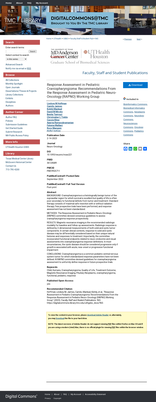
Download (135, 85)
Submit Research (14, 132)
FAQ (65, 394)
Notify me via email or (18, 68)
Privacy (48, 398)
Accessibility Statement (95, 394)
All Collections (12, 80)
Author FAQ (11, 117)
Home (48, 39)
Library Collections (14, 94)
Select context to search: (17, 55)
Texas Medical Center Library (19, 158)
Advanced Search (14, 64)
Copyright (57, 398)
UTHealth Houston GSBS (17, 147)
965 (96, 39)
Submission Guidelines (16, 124)
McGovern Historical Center (19, 162)
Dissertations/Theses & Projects (21, 91)
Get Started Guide (14, 128)
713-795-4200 (12, 169)
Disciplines (11, 102)
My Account (76, 394)
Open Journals (13, 87)
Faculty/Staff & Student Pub (81, 39)
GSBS (65, 39)
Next (139, 39)
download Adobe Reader (98, 315)
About (56, 394)
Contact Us (11, 166)
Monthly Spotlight (14, 84)
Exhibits (9, 98)
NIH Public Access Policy (17, 135)
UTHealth (57, 39)
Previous (128, 39)
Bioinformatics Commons (135, 104)
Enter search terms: (15, 47)
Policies (9, 121)
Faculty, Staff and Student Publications (115, 72)
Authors (9, 105)
